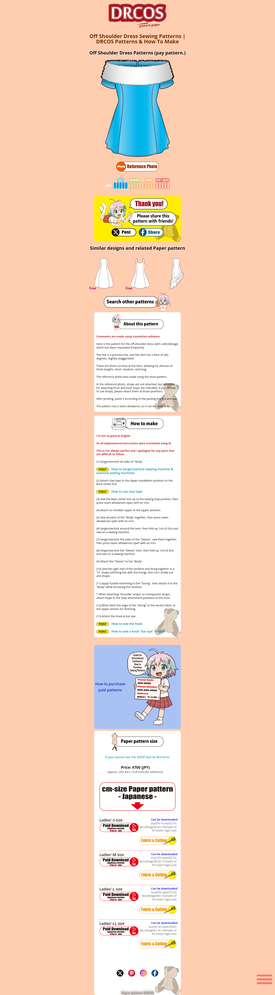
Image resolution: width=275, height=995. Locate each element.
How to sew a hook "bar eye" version (130, 631)
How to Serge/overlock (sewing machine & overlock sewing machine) (134, 471)
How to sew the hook (119, 624)
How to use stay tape (119, 491)
